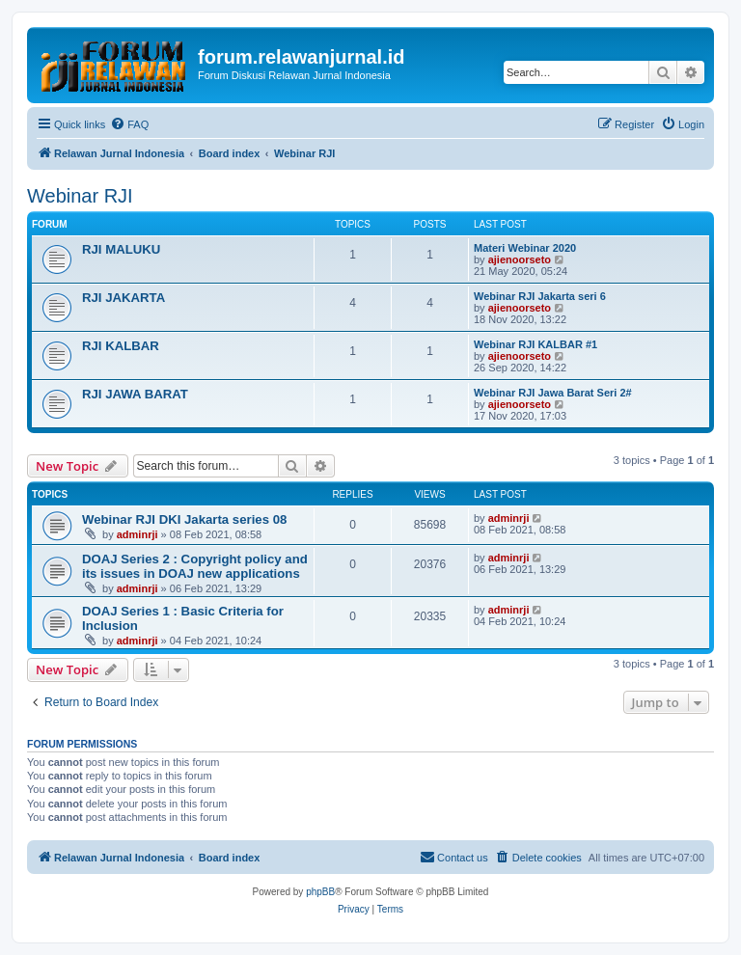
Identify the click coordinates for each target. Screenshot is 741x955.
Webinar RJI (80, 195)
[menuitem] (129, 124)
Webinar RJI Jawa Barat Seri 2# (553, 392)
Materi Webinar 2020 (525, 248)
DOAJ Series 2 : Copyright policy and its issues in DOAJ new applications (195, 566)
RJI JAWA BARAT (135, 394)
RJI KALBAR (120, 346)
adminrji (137, 534)
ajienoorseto (519, 259)
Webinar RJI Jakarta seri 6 (540, 296)
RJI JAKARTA (123, 297)
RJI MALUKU (121, 249)
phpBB (320, 892)
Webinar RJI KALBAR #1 (535, 344)
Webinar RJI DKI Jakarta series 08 (184, 519)
